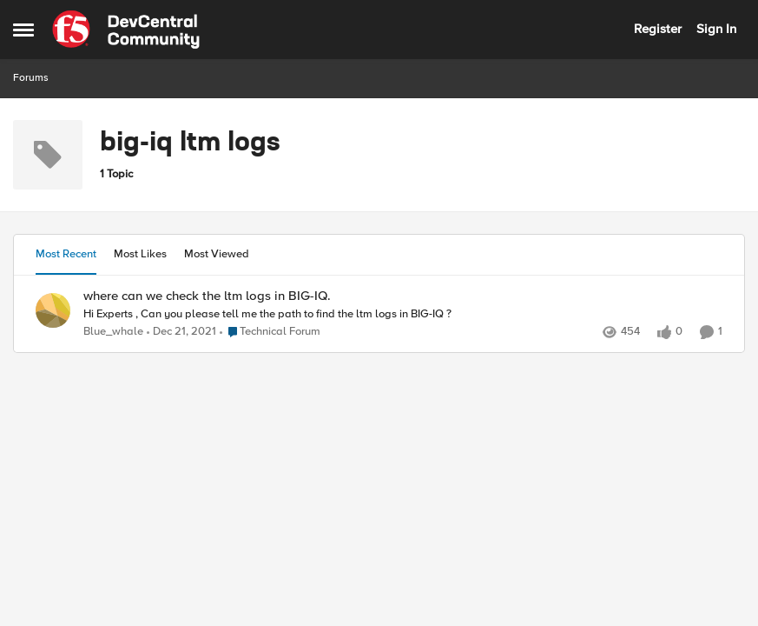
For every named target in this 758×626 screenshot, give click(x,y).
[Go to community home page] (126, 29)
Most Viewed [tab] (216, 254)
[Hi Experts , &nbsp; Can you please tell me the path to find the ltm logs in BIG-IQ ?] (402, 314)
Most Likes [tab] (140, 254)
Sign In (716, 29)
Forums (31, 77)
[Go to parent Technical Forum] (270, 332)
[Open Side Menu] (23, 30)
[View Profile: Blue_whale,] (53, 310)
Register (658, 29)
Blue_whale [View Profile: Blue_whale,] (113, 331)
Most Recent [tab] (66, 254)
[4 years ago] (181, 332)
